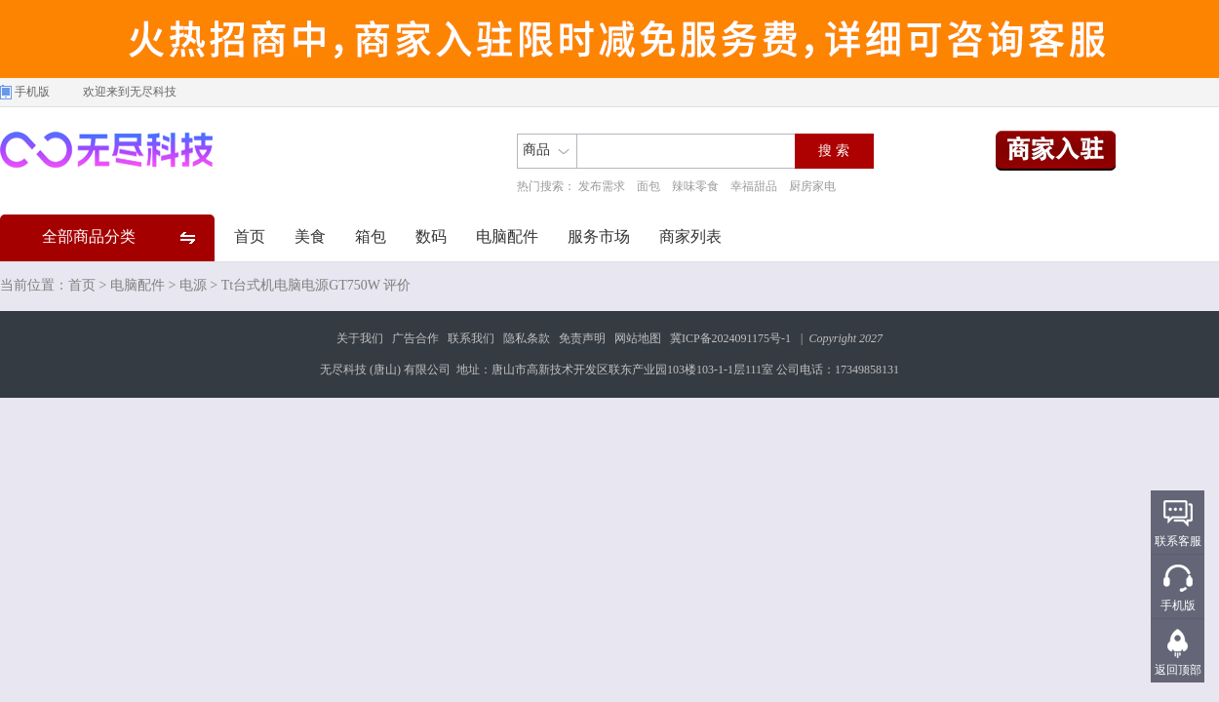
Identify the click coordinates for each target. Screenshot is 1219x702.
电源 (193, 285)
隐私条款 (526, 338)
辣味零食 (695, 186)
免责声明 (582, 338)
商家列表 (690, 236)
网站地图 (637, 338)
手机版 (32, 91)
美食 (310, 236)
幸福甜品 (753, 186)
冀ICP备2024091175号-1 (730, 338)
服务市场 (599, 236)
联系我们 (471, 338)
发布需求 (601, 186)
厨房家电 (812, 186)
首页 (249, 236)
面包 (648, 186)
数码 (431, 236)
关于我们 (359, 338)
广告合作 (415, 338)
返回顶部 (1178, 670)
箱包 (370, 236)
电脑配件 (507, 236)
